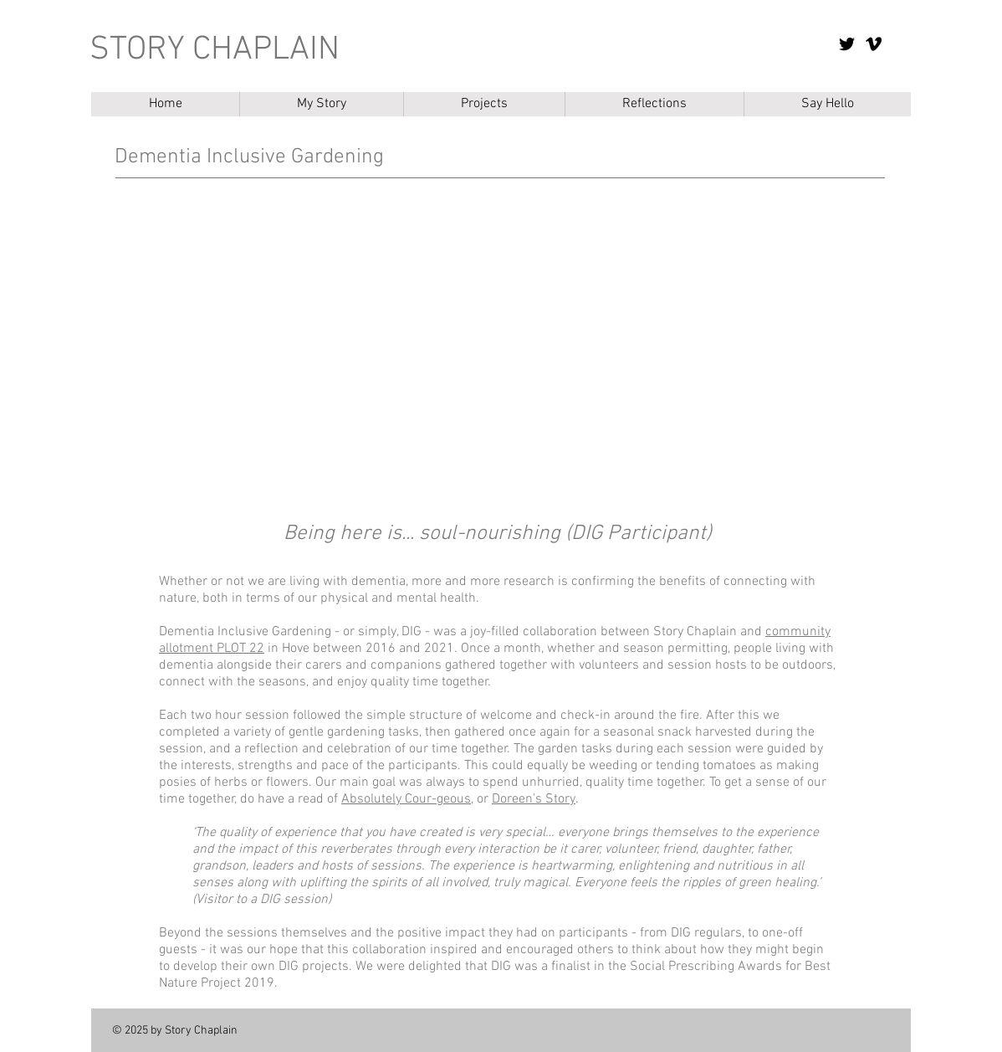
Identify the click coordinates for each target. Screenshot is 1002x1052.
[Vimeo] (873, 43)
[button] (484, 104)
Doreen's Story (533, 799)
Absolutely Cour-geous (406, 799)
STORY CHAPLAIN (214, 50)
